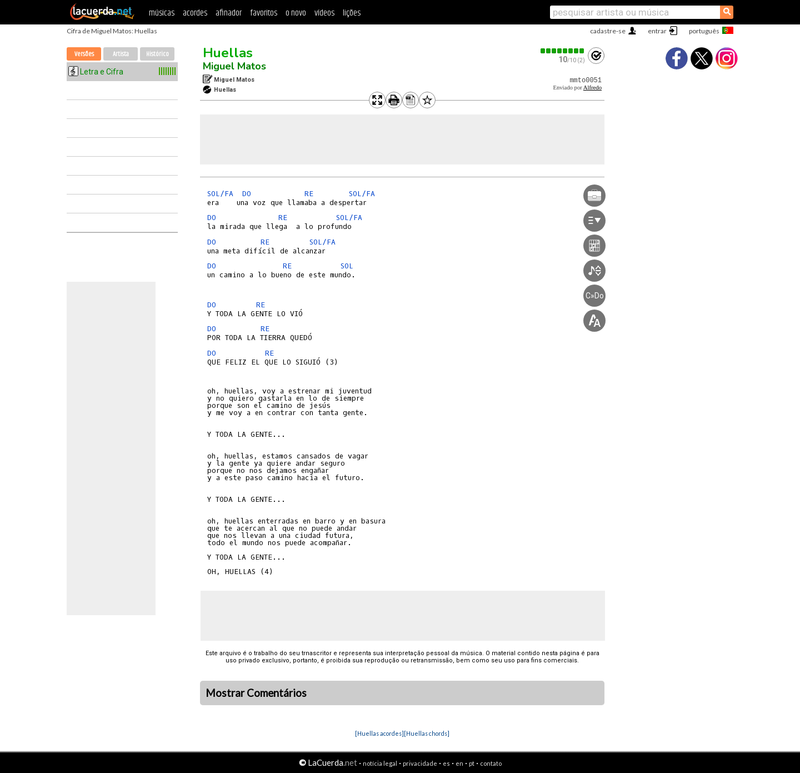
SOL (347, 266)
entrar (657, 31)
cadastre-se (608, 31)
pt (471, 763)
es (446, 763)
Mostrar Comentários (256, 693)
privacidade (420, 763)
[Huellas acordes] (379, 733)
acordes (195, 13)
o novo (296, 13)
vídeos (324, 13)
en (459, 763)
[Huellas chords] (426, 733)
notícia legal (380, 763)
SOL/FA (220, 193)
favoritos (263, 13)
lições (352, 13)
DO (246, 193)
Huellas (228, 53)
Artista (121, 54)
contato (491, 763)
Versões (84, 54)
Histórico (157, 54)
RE (308, 193)
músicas (161, 13)
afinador (229, 13)
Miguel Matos (234, 66)
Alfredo (592, 87)
